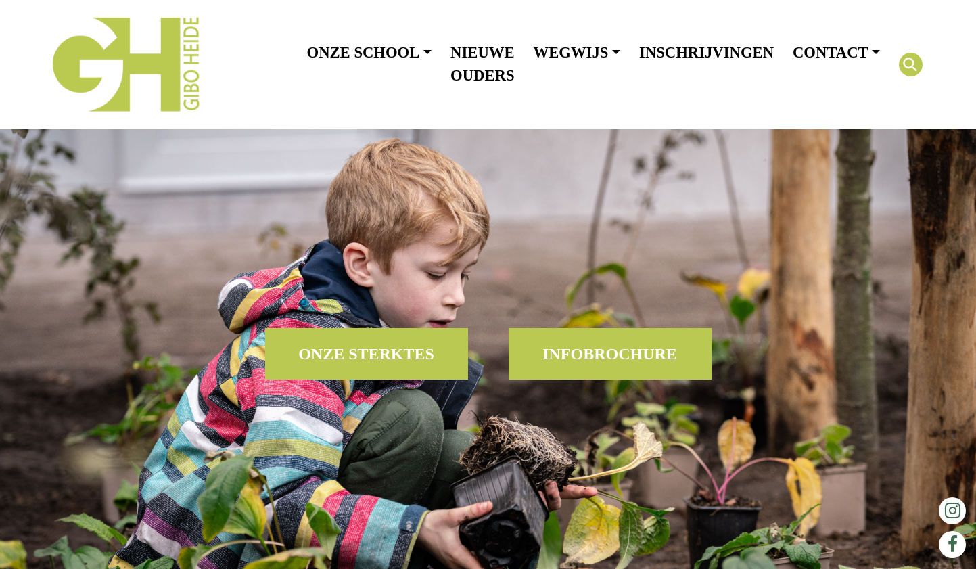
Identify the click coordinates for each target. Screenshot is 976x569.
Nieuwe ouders (482, 64)
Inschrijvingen (706, 52)
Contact (830, 52)
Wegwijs (571, 52)
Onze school (363, 52)
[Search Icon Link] (910, 64)
